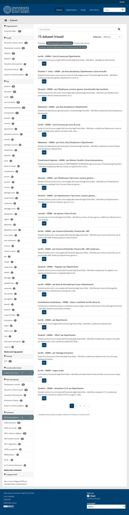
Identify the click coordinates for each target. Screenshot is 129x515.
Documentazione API (82, 414)
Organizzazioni (71, 9)
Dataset (59, 9)
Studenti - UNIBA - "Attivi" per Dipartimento (57, 335)
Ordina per (97, 36)
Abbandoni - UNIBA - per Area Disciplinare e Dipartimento (62, 106)
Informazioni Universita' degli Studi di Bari (19, 493)
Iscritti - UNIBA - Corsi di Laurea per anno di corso (59, 124)
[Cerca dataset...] (114, 10)
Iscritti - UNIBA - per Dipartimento (52, 319)
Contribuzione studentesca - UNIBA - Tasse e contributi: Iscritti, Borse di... (69, 302)
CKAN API (7, 499)
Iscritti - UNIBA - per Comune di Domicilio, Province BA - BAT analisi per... (69, 248)
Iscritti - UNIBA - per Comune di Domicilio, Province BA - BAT (64, 231)
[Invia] (122, 10)
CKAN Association (10, 503)
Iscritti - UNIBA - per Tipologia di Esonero (55, 352)
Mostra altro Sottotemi (13, 470)
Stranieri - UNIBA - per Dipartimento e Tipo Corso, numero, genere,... (67, 195)
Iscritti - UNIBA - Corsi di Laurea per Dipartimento (59, 56)
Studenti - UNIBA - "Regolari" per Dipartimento (58, 266)
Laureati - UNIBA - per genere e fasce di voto (57, 213)
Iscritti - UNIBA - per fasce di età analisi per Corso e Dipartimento (66, 284)
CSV (44, 63)
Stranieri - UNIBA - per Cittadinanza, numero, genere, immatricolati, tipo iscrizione (73, 89)
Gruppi (83, 9)
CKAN (91, 496)
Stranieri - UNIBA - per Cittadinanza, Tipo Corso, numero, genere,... (66, 177)
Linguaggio (91, 503)
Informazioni (94, 9)
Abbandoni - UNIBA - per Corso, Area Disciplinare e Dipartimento (65, 142)
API (70, 414)
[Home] (6, 20)
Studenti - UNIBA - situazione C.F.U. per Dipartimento (61, 388)
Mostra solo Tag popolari (13, 351)
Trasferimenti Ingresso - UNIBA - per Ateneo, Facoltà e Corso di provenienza (70, 160)
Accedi (122, 2)
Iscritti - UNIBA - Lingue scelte (51, 370)
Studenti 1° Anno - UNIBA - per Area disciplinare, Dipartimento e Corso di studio (72, 71)
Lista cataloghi (9, 496)
